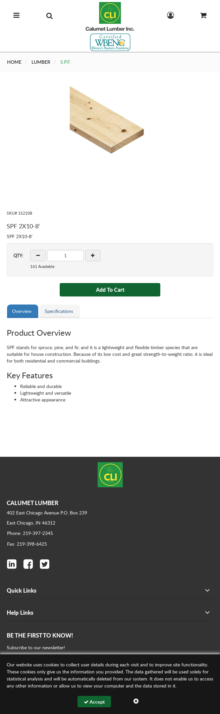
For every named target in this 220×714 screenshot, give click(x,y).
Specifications (59, 311)
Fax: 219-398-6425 (27, 544)
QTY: (18, 256)
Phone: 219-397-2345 (30, 533)
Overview (22, 311)
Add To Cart (110, 289)
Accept (94, 701)
